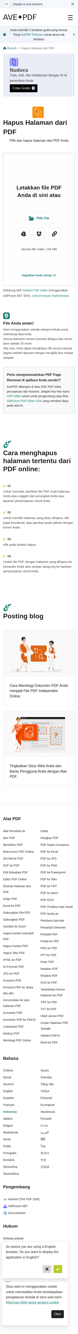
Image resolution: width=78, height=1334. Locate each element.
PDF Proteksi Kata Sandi (57, 906)
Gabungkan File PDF (16, 912)
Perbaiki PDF (49, 934)
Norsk (7, 1139)
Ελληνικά (46, 1098)
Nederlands (10, 1132)
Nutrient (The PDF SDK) (21, 1199)
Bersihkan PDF (13, 844)
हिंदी (43, 1139)
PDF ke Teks (49, 879)
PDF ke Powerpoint (53, 872)
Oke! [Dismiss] (57, 1314)
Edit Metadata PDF (15, 872)
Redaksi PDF (49, 975)
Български (47, 1105)
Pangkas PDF (49, 838)
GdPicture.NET (15, 1206)
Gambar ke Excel (14, 926)
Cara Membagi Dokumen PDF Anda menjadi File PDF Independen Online (39, 690)
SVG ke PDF (49, 982)
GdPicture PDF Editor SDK (24, 401)
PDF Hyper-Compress (55, 844)
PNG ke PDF (49, 948)
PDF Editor (14, 396)
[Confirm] (57, 1269)
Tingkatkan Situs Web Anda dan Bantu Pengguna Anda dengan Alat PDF (38, 771)
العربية (45, 1132)
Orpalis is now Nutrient (27, 4)
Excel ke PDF (12, 905)
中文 (43, 1160)
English (8, 1091)
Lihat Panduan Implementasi (50, 295)
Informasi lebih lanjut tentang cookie (32, 1302)
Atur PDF (9, 838)
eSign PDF (10, 899)
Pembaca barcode (52, 920)
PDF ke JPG (49, 858)
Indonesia (10, 1111)
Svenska (46, 1077)
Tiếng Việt (47, 1084)
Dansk (7, 1077)
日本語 (45, 1167)
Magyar (8, 1125)
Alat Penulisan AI (14, 831)
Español (8, 1098)
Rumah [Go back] (10, 48)
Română (8, 1160)
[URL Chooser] (54, 233)
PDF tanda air (49, 913)
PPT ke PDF (49, 955)
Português (9, 1153)
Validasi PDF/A (50, 1035)
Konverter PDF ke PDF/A (19, 1019)
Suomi (45, 1070)
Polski (7, 1146)
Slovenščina (11, 1173)
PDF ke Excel (49, 851)
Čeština (8, 1070)
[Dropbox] (39, 233)
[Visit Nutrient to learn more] (6, 4)
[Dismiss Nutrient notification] (72, 4)
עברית (44, 1125)
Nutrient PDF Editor (35, 290)
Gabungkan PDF (14, 919)
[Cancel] (47, 1269)
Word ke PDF (49, 1042)
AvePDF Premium (32, 34)
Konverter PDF (12, 1012)
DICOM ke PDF (13, 858)
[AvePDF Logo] (20, 17)
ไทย (43, 1146)
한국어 (45, 1153)
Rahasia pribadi (13, 1238)
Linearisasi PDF (13, 1026)
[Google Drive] (24, 233)
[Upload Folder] (39, 218)
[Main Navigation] (70, 17)
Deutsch (8, 1084)
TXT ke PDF (49, 1009)
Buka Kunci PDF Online (18, 851)
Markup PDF (11, 1033)
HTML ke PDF (12, 959)
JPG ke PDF (11, 973)
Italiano (7, 1118)
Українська (48, 1111)
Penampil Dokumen (53, 927)
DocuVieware (14, 1213)
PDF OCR (47, 900)
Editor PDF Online (15, 879)
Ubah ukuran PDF (52, 1016)
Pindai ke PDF (50, 941)
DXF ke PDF (11, 865)
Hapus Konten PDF (15, 946)
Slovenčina (10, 1167)
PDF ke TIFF (49, 886)
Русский (46, 1118)
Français (8, 1105)
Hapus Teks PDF (14, 953)
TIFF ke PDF (49, 1002)
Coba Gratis (23, 88)
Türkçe (45, 1091)
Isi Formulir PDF (13, 966)
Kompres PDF (12, 980)
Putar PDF (47, 962)
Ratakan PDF (49, 968)
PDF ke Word (49, 893)
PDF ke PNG (49, 865)
